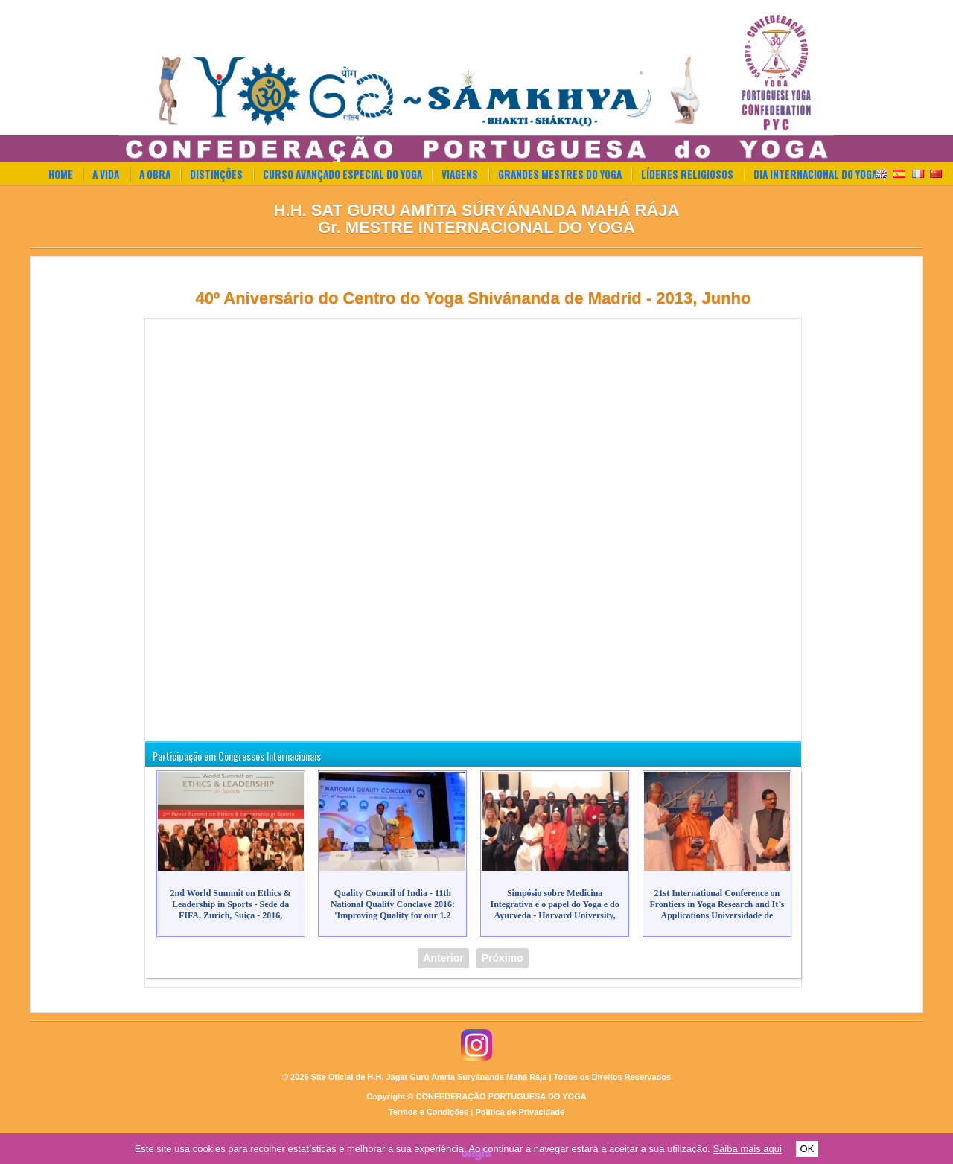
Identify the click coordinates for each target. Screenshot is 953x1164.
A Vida (105, 174)
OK (807, 1148)
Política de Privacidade (519, 1111)
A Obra (154, 174)
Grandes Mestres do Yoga (560, 174)
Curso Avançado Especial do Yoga (342, 174)
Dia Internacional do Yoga (815, 174)
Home (60, 174)
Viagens (460, 174)
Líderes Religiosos (687, 174)
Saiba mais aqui (747, 1148)
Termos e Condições (428, 1111)
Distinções (216, 174)
